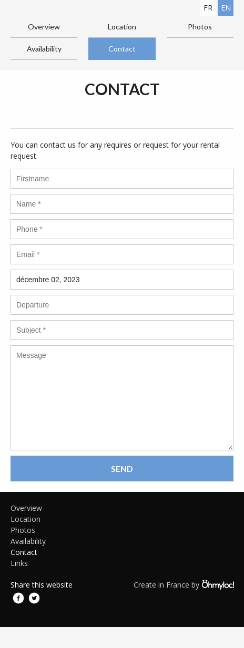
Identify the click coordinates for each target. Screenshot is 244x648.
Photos (200, 26)
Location (122, 26)
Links (19, 563)
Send (122, 469)
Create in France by (183, 584)
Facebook (18, 598)
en (226, 8)
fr (208, 8)
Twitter (34, 598)
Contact (122, 48)
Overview (44, 26)
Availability (44, 48)
